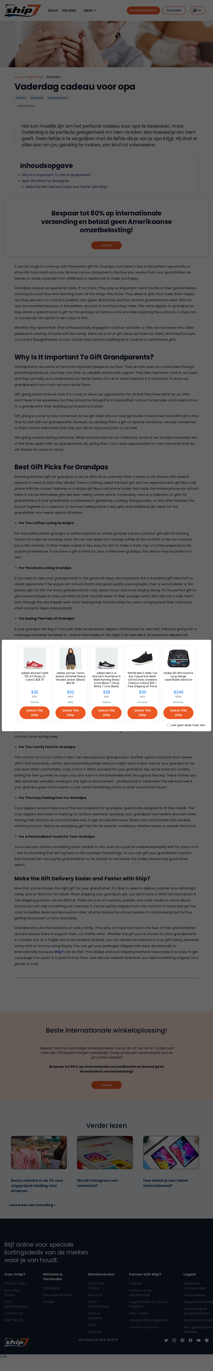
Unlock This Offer (34, 713)
